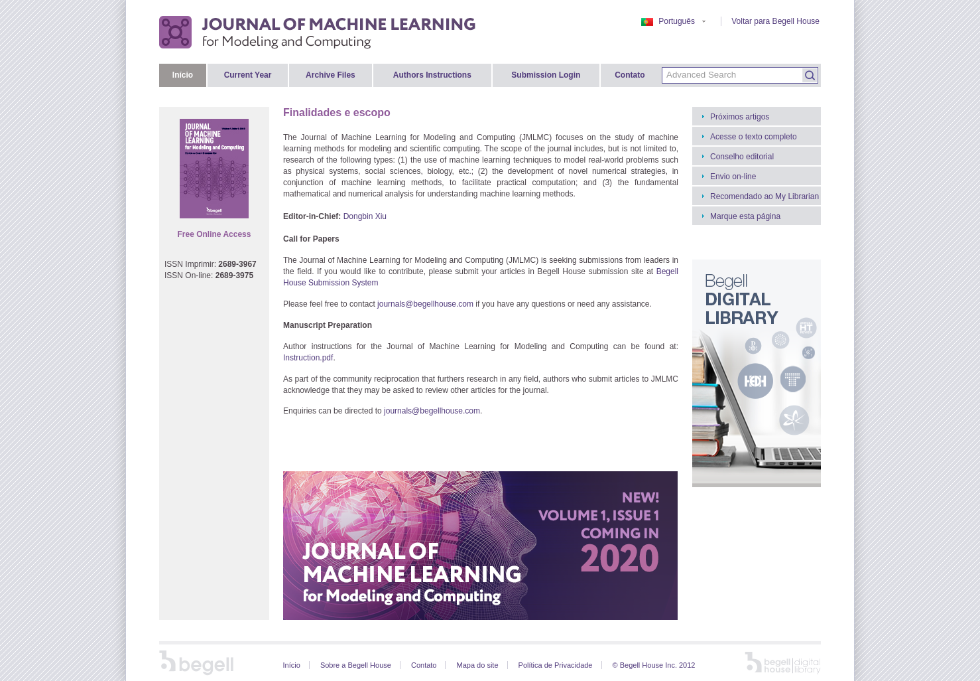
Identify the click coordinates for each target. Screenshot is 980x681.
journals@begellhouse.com (425, 304)
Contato (629, 75)
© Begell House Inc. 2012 (654, 665)
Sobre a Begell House (355, 665)
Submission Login (545, 75)
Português (673, 21)
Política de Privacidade (556, 665)
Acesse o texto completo (753, 136)
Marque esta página (745, 216)
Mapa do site (478, 665)
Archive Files (330, 75)
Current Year (248, 75)
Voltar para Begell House (775, 21)
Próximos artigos (739, 116)
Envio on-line (733, 176)
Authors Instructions (432, 75)
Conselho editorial (742, 156)
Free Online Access (214, 234)
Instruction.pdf (308, 357)
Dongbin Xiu (365, 216)
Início (182, 75)
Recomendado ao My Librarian (764, 196)
